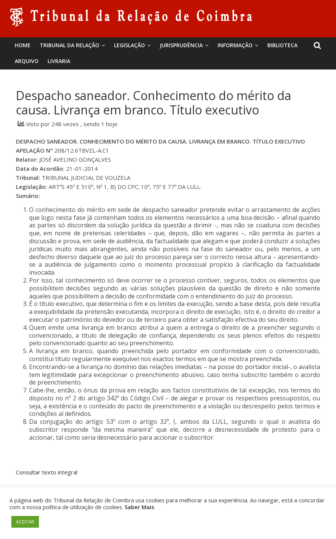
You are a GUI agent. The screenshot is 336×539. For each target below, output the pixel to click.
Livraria (59, 61)
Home (23, 45)
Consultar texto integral (46, 472)
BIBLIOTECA (282, 45)
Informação (235, 45)
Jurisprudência (181, 45)
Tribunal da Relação (69, 45)
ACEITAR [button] (25, 521)
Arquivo (27, 61)
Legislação (129, 45)
